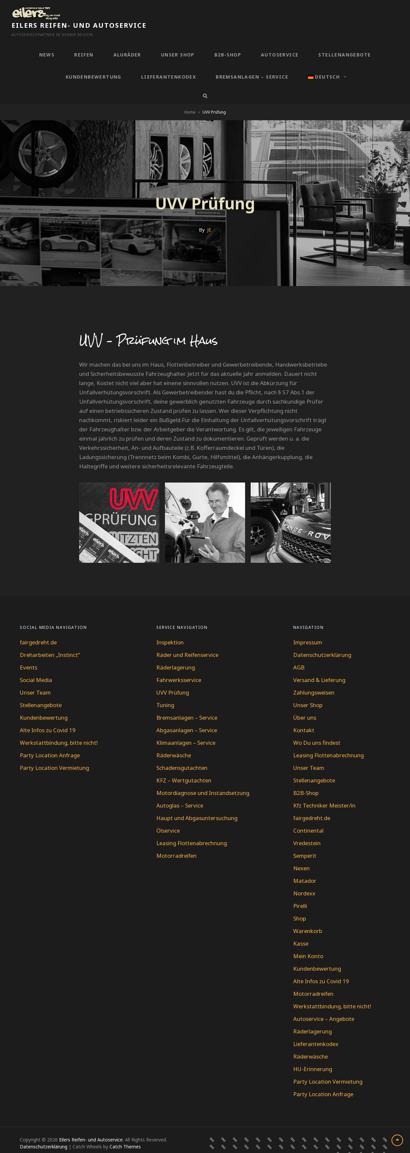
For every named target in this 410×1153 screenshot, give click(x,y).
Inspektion (170, 628)
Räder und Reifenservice (188, 640)
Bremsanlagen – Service (252, 62)
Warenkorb (308, 916)
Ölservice (168, 816)
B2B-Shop (227, 40)
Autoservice (280, 40)
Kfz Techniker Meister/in (325, 791)
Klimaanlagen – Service (186, 728)
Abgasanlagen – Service (187, 716)
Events (29, 653)
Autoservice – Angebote (324, 1004)
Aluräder (127, 40)
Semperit (305, 841)
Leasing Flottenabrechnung (192, 829)
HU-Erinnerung (313, 1055)
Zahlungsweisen (314, 678)
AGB (298, 653)
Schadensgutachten (182, 753)
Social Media (36, 665)
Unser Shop (178, 40)
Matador (304, 866)
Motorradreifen (177, 841)
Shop (299, 904)
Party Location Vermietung (55, 753)
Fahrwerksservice (179, 665)
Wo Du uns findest (317, 728)
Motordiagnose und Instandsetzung (203, 778)
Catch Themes (125, 1132)
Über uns (305, 703)
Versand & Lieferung (320, 665)
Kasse (301, 929)
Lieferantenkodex (168, 62)
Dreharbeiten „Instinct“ (50, 640)
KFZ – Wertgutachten (184, 766)
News (47, 40)
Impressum (308, 628)
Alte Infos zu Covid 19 (48, 716)
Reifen (83, 40)
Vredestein (307, 829)
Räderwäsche (174, 741)
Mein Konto (308, 942)
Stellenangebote (344, 40)
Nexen (301, 854)
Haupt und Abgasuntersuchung (197, 804)
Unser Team (36, 678)
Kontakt (303, 716)
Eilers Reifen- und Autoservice (131, 11)
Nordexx (304, 879)
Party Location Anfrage (50, 741)
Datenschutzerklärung (322, 640)
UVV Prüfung (173, 678)
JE (209, 215)
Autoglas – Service (180, 791)
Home (190, 98)
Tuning (165, 691)
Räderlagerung (176, 653)
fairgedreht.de (39, 628)
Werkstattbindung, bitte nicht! (59, 728)
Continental (308, 816)
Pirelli (300, 891)
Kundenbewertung (93, 62)
